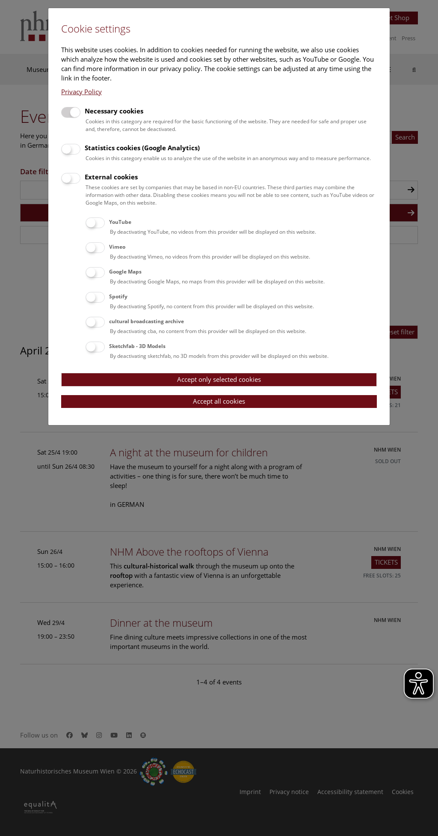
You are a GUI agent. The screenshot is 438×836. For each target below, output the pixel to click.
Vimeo (117, 246)
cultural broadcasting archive (146, 321)
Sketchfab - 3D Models (137, 346)
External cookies (111, 177)
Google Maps (125, 271)
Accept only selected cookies (219, 379)
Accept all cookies (219, 401)
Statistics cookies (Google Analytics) (142, 147)
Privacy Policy (81, 91)
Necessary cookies (114, 111)
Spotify (118, 296)
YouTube (120, 222)
